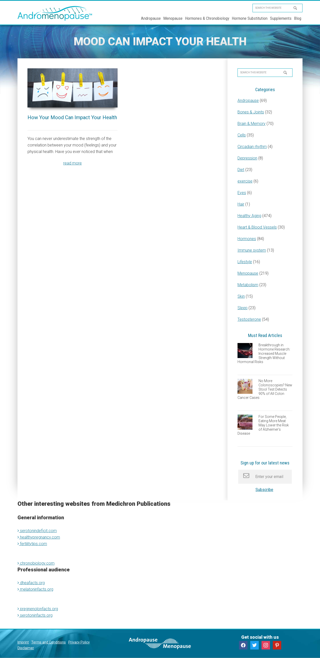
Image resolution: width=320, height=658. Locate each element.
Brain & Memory (252, 123)
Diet (241, 169)
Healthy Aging (249, 215)
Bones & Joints (251, 112)
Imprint (23, 642)
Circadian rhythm (252, 146)
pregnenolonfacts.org (38, 608)
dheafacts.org (31, 582)
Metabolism (248, 284)
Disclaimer (26, 648)
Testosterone (249, 319)
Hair (241, 204)
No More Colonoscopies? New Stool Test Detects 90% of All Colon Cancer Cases (265, 389)
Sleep (243, 307)
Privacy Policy (79, 642)
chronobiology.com (36, 563)
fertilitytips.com (32, 543)
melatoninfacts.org (35, 589)
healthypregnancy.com (39, 537)
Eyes (242, 192)
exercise (245, 181)
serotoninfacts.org (35, 615)
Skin (241, 296)
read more (72, 163)
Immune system (252, 250)
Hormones (247, 238)
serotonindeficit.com (37, 530)
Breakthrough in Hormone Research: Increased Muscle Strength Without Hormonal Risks (264, 353)
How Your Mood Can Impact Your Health (72, 117)
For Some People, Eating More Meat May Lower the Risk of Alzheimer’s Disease (263, 425)
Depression (247, 158)
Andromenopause (55, 13)
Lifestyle (245, 261)
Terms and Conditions (48, 642)
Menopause (248, 273)
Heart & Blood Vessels (257, 227)
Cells (242, 135)
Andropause (248, 100)
